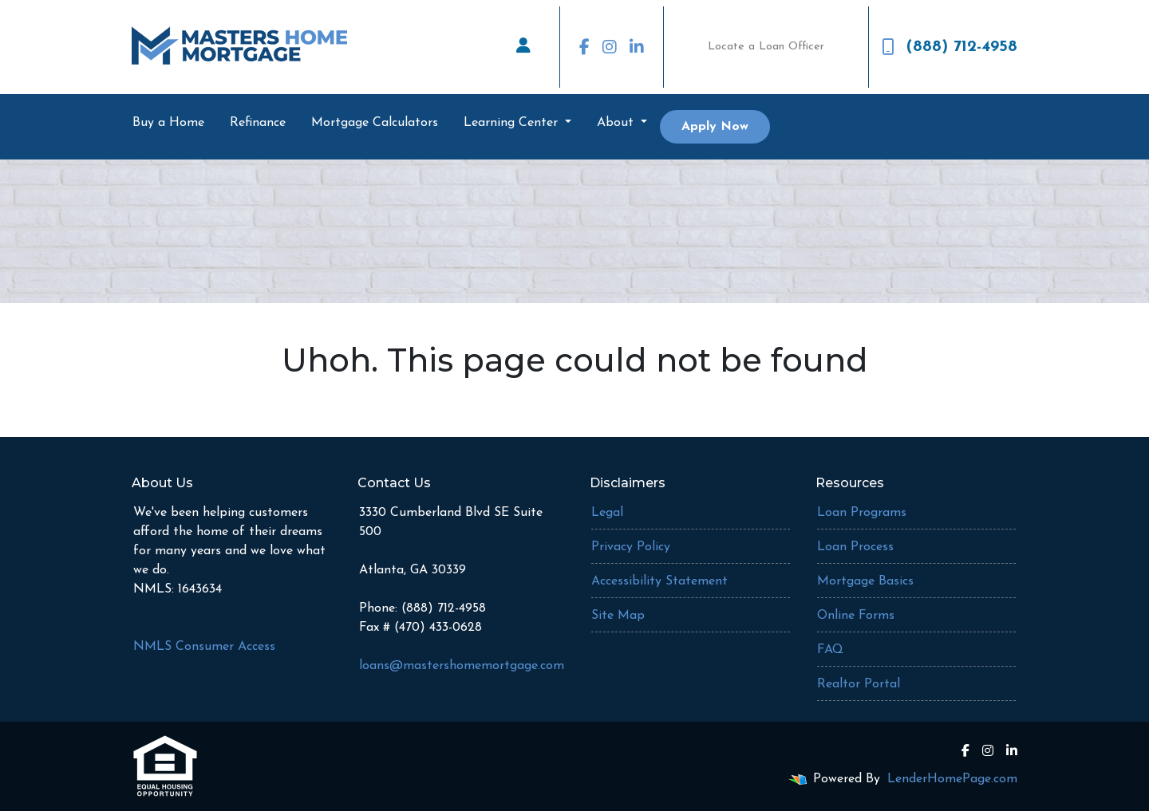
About (617, 122)
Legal (607, 512)
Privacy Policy (630, 547)
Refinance (258, 122)
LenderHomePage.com (952, 779)
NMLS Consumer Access (204, 646)
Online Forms (855, 615)
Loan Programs (861, 512)
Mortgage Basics (865, 581)
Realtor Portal (858, 684)
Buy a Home (168, 122)
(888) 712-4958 (949, 47)
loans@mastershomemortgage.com (461, 665)
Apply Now (714, 126)
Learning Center (513, 122)
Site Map (618, 615)
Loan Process (855, 547)
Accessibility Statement (659, 581)
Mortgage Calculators (374, 122)
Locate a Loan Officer (766, 47)
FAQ (830, 650)
